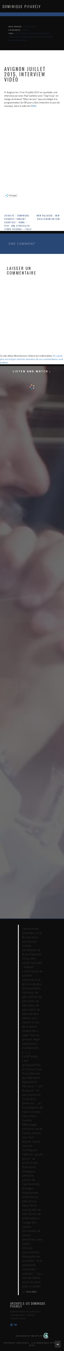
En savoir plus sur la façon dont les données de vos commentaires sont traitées (31, 359)
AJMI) (33, 106)
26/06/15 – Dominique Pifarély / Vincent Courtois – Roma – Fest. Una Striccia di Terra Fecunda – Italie (18, 222)
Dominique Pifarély (22, 6)
